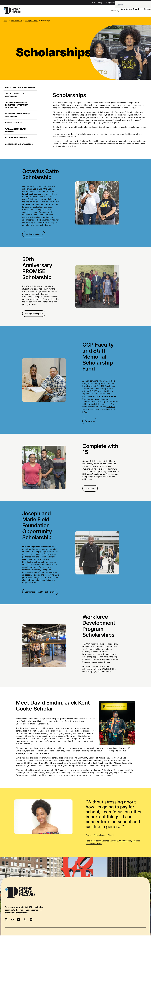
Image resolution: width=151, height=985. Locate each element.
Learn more (90, 489)
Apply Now (90, 421)
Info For (32, 11)
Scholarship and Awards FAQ (19, 145)
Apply (100, 3)
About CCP (129, 11)
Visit (93, 3)
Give (121, 3)
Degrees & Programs (89, 11)
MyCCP (144, 3)
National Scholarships (16, 138)
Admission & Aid (67, 11)
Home (5, 21)
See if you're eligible (34, 235)
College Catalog (111, 3)
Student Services (110, 11)
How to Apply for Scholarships (20, 88)
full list (74, 134)
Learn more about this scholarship (40, 592)
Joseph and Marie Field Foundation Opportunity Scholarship (16, 105)
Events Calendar (132, 3)
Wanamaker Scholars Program (15, 130)
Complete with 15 (13, 123)
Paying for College (31, 21)
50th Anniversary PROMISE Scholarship (17, 115)
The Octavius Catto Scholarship (14, 95)
